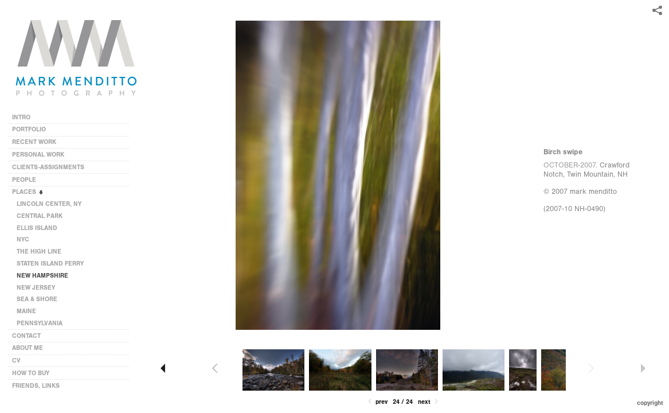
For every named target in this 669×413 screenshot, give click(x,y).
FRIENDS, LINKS (36, 385)
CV (16, 360)
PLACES (28, 192)
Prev (377, 402)
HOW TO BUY (30, 373)
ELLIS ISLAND (37, 228)
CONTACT (26, 336)
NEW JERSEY (36, 287)
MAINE (26, 311)
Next (429, 402)
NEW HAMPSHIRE (42, 275)
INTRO (21, 117)
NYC (23, 239)
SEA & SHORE (37, 299)
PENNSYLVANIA (39, 323)
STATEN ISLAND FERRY (50, 263)
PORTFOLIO (29, 129)
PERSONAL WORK (42, 154)
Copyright (650, 403)
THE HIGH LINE (39, 251)
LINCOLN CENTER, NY (49, 204)
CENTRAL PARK (39, 216)
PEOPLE (24, 180)
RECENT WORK (38, 142)
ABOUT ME (27, 348)
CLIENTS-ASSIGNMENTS (52, 167)
